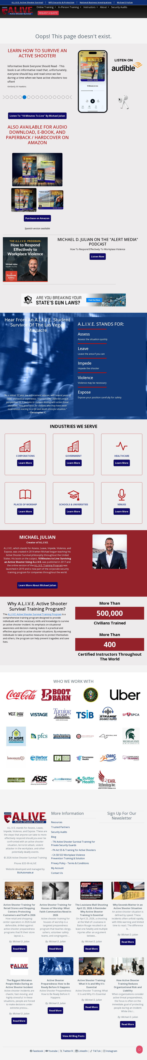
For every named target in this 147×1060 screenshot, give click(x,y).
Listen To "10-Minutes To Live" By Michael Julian (37, 115)
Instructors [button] (89, 7)
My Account (57, 868)
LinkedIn (83, 1051)
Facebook (38, 1051)
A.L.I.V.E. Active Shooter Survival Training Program (34, 614)
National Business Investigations (96, 2)
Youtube (53, 1051)
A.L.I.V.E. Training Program (48, 565)
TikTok (97, 1051)
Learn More (25, 463)
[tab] (2, 97)
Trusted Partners (60, 827)
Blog (53, 836)
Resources (56, 822)
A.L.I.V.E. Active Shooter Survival (27, 2)
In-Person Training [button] (68, 7)
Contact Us (57, 873)
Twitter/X (68, 1051)
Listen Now (97, 256)
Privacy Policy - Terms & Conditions (70, 863)
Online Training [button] (45, 7)
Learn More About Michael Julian (37, 585)
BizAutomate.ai (25, 872)
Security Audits (119, 7)
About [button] (103, 7)
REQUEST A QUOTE (48, 13)
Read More (19, 948)
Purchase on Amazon (37, 218)
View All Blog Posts (73, 1036)
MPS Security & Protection (61, 2)
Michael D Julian (125, 2)
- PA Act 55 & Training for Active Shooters (73, 850)
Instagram (111, 1051)
